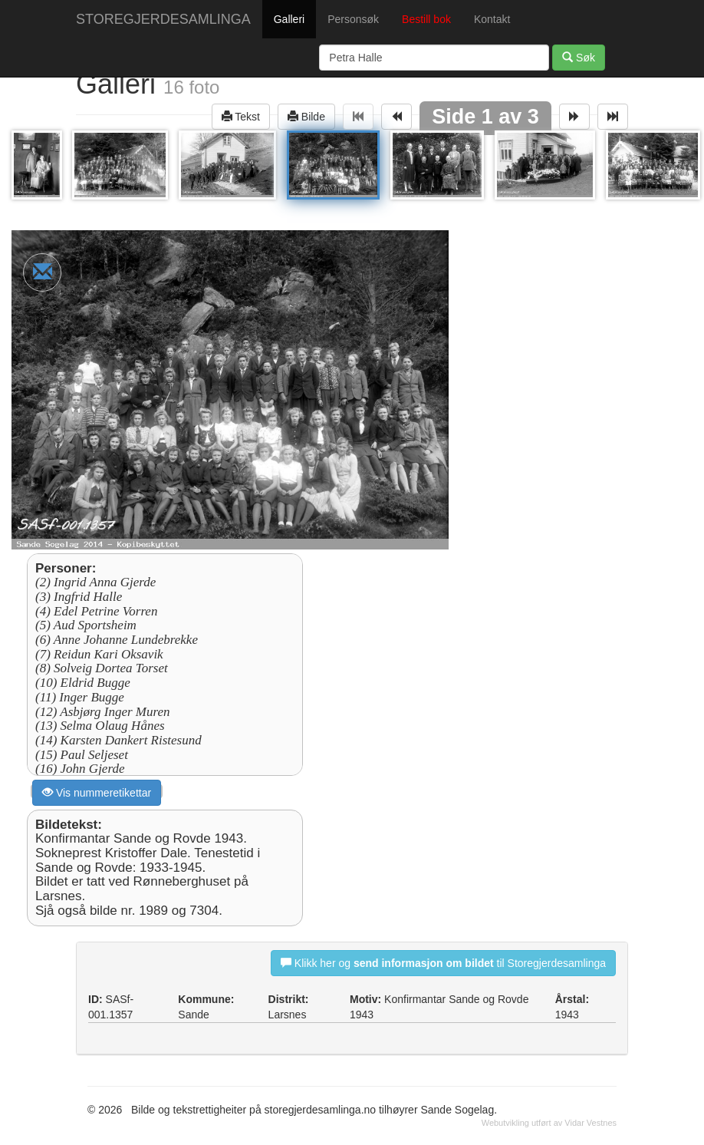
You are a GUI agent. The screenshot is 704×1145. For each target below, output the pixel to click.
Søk (578, 57)
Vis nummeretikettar (96, 792)
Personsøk (353, 19)
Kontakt (492, 19)
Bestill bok (426, 19)
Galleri (289, 19)
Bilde (306, 116)
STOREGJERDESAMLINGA (163, 19)
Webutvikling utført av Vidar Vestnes (549, 1122)
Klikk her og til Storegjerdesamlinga (443, 962)
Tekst (241, 116)
